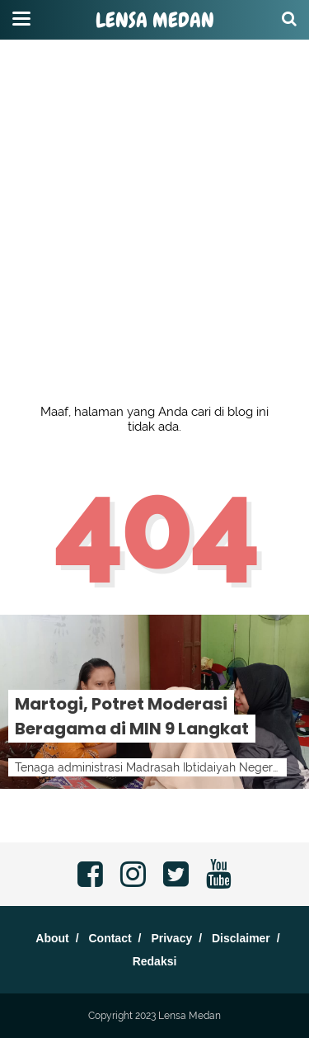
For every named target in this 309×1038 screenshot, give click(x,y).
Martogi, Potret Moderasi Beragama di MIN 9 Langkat (132, 716)
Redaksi (155, 961)
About (51, 938)
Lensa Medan (155, 20)
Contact (109, 938)
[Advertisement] (154, 154)
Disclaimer (241, 938)
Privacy (171, 938)
